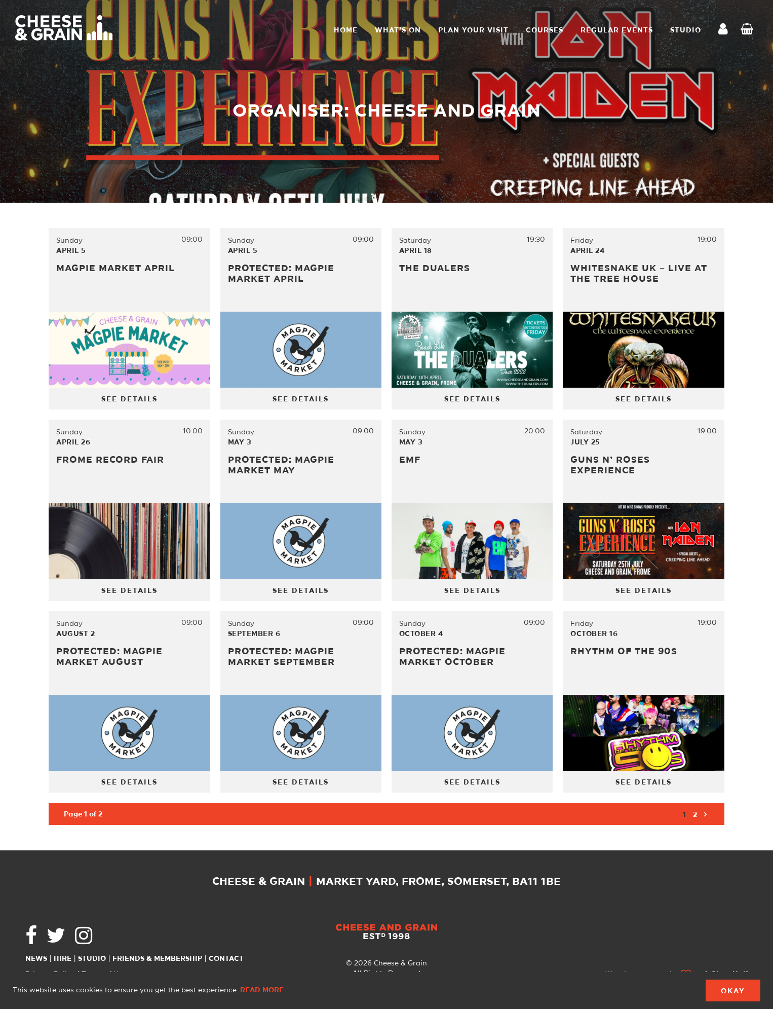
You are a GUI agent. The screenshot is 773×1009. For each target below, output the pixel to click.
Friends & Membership (157, 959)
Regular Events (617, 30)
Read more (262, 990)
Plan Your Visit (473, 30)
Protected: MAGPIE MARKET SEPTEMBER (281, 657)
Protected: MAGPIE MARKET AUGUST (109, 657)
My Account (725, 30)
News (36, 959)
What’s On (398, 30)
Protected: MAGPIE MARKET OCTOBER (452, 657)
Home (346, 30)
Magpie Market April (115, 269)
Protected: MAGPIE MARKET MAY (281, 465)
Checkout (749, 30)
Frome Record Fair (110, 460)
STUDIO (685, 30)
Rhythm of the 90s (623, 652)
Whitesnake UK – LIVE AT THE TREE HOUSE (638, 274)
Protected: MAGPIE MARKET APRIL (281, 274)
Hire (62, 959)
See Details (129, 399)
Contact (226, 959)
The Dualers (434, 269)
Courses (544, 30)
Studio (92, 959)
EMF (409, 460)
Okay (733, 991)
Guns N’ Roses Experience (610, 465)
